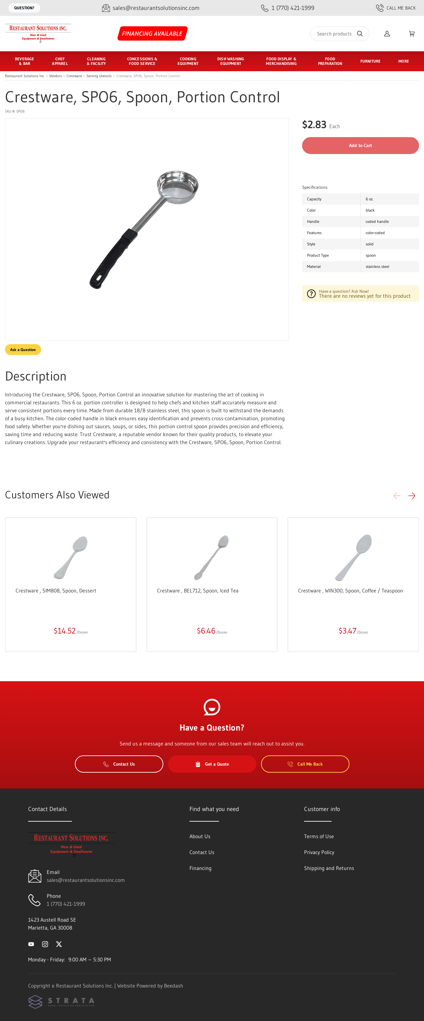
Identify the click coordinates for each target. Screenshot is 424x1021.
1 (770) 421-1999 (66, 903)
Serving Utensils (99, 76)
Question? (24, 7)
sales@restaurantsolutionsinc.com (86, 880)
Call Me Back (396, 8)
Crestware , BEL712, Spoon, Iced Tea (197, 590)
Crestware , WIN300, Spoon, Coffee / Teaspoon (350, 590)
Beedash (173, 985)
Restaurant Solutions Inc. (25, 76)
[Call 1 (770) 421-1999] (287, 8)
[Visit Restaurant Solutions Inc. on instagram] (45, 943)
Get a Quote (212, 764)
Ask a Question (23, 349)
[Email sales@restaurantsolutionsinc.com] (150, 8)
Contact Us (119, 764)
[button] (411, 495)
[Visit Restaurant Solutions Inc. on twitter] (59, 943)
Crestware (74, 76)
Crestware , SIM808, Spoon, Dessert (56, 590)
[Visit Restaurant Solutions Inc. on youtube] (31, 943)
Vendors (55, 76)
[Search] (339, 33)
